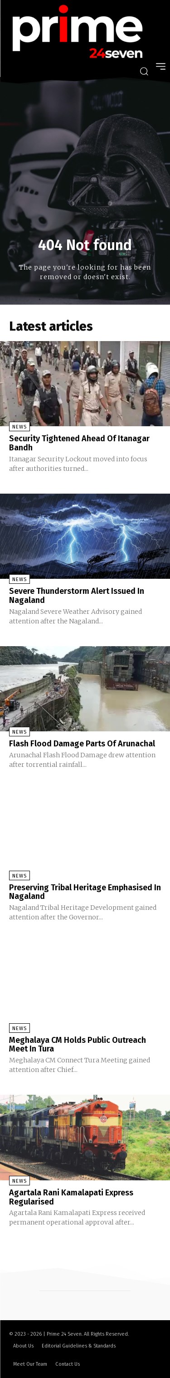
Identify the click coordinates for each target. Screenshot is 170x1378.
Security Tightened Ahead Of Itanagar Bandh (79, 443)
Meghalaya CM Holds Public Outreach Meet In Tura (77, 1044)
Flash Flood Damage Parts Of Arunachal (82, 744)
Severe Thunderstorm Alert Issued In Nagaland (76, 595)
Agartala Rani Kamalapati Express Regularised (71, 1197)
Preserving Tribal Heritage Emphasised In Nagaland (85, 892)
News (19, 427)
